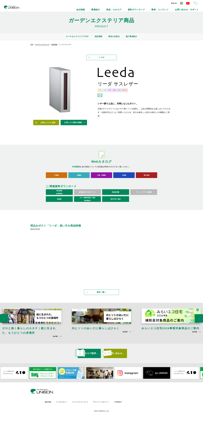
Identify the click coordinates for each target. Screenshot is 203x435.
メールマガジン (83, 416)
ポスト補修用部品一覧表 (87, 213)
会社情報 (113, 8)
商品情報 (98, 36)
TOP (31, 44)
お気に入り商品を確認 (73, 136)
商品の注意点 (114, 36)
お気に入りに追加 (48, 136)
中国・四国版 (101, 189)
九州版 (123, 189)
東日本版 (146, 189)
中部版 (56, 189)
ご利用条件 (140, 416)
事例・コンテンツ (171, 8)
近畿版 (79, 189)
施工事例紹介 (131, 36)
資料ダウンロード (154, 8)
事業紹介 (124, 8)
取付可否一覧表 (115, 213)
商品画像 (59, 206)
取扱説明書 (115, 206)
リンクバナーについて (102, 416)
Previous (4, 338)
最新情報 (69, 416)
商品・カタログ (137, 8)
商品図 (59, 213)
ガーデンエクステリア (42, 44)
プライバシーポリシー (123, 416)
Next (199, 338)
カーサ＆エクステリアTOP (77, 36)
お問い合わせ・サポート (191, 8)
